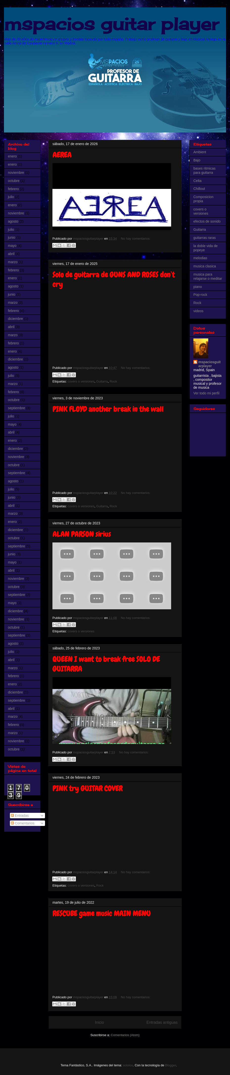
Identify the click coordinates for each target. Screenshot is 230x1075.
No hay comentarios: (135, 238)
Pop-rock (200, 295)
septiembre (16, 408)
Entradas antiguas (162, 1022)
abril (11, 254)
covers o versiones (81, 381)
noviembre (16, 173)
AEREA (61, 155)
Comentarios (22, 823)
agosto (13, 221)
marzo (13, 262)
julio (11, 197)
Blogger (170, 1065)
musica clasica (204, 266)
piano (197, 287)
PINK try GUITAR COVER (87, 788)
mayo (12, 246)
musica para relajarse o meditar (207, 276)
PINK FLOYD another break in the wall (107, 409)
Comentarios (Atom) (125, 1035)
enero (12, 156)
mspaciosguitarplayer (209, 364)
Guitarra (102, 381)
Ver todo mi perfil (206, 393)
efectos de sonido (207, 221)
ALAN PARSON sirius (81, 534)
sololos (128, 1065)
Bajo (196, 160)
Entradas (20, 816)
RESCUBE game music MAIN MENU (101, 913)
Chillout (199, 189)
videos (198, 311)
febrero (13, 189)
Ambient (199, 152)
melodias (200, 258)
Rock (113, 381)
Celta (197, 181)
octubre (14, 181)
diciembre (15, 319)
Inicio (99, 1022)
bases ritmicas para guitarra (204, 170)
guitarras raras (204, 238)
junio (11, 237)
